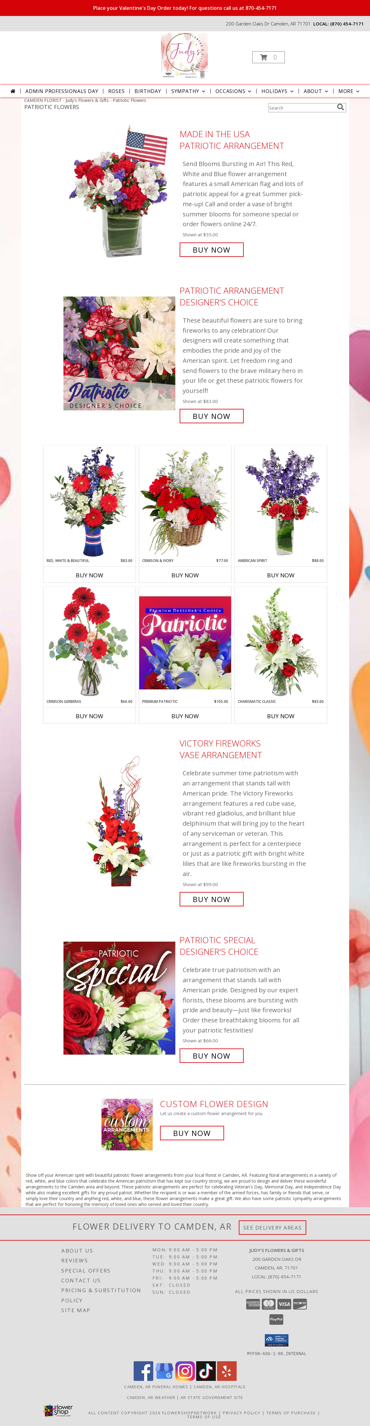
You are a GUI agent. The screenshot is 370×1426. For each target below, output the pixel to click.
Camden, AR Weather (151, 1397)
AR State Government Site (212, 1397)
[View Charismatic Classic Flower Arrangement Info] (281, 643)
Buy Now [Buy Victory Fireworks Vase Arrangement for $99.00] (212, 899)
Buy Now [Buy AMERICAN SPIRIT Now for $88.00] (281, 575)
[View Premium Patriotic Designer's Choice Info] (185, 643)
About (317, 91)
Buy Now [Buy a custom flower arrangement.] (192, 1133)
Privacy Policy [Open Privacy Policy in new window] (242, 1412)
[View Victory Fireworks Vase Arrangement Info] (120, 821)
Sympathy (189, 91)
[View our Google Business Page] (164, 1379)
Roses (116, 91)
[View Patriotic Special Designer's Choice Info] (120, 998)
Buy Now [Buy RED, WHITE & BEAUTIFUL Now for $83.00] (89, 575)
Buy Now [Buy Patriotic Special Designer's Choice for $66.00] (212, 1056)
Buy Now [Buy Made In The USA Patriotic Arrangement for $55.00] (212, 250)
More (349, 91)
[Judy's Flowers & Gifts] (184, 55)
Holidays (278, 91)
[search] (340, 107)
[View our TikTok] (206, 1379)
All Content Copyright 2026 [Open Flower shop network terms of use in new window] (124, 1412)
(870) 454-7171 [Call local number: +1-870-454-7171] (347, 24)
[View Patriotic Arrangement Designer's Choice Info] (120, 353)
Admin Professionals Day (61, 91)
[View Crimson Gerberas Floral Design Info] (89, 642)
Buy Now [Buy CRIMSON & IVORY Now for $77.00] (185, 575)
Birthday (148, 91)
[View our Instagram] (185, 1379)
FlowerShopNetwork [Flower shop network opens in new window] (189, 1412)
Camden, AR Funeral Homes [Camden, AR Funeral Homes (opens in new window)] (156, 1386)
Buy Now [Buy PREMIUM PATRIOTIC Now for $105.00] (185, 716)
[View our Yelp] (227, 1379)
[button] (268, 57)
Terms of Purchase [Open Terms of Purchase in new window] (291, 1412)
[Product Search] (301, 107)
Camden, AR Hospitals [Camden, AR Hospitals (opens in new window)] (220, 1386)
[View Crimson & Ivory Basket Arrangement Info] (185, 501)
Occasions (234, 91)
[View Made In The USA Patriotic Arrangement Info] (120, 192)
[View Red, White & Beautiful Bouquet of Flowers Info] (89, 502)
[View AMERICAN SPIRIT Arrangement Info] (281, 502)
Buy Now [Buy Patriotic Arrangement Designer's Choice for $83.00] (212, 416)
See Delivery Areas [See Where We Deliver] (272, 1227)
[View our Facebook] (143, 1379)
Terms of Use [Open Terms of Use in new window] (204, 1416)
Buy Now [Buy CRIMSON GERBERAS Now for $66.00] (89, 716)
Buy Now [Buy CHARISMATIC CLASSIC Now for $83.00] (281, 716)
